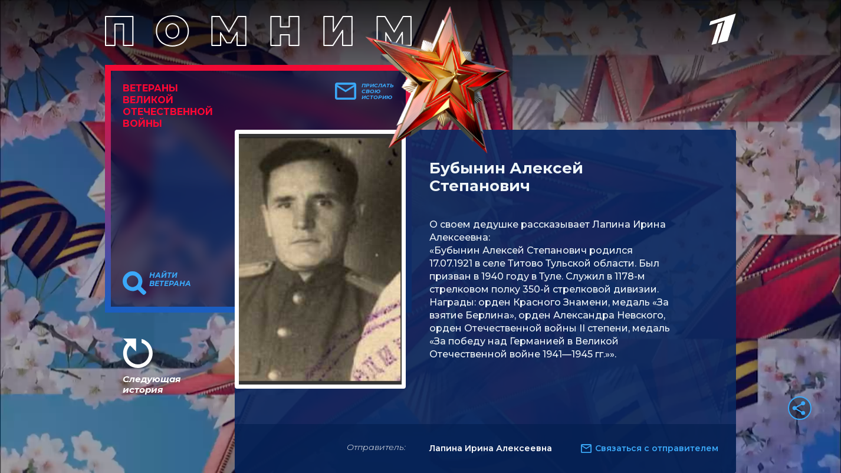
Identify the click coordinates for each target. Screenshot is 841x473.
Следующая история (151, 384)
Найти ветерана (170, 279)
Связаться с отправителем (656, 448)
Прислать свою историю (378, 91)
